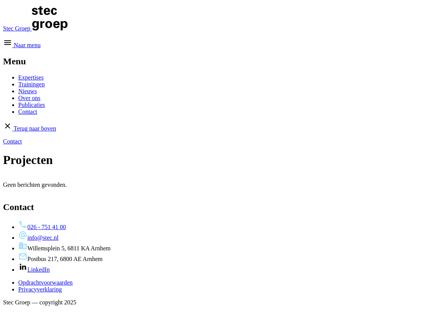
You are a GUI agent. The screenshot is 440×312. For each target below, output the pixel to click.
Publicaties (31, 105)
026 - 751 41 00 (42, 227)
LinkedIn (34, 269)
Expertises (31, 77)
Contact (27, 111)
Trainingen (31, 84)
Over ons (29, 98)
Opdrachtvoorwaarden (45, 282)
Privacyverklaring (40, 289)
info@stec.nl (38, 237)
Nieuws (27, 91)
